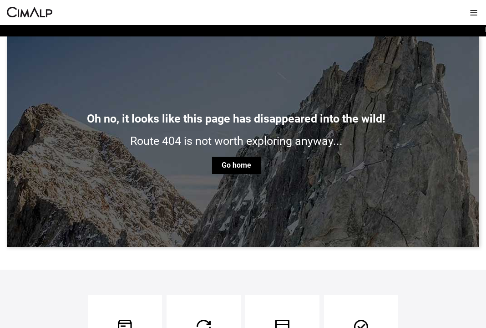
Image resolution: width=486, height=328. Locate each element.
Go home (236, 165)
